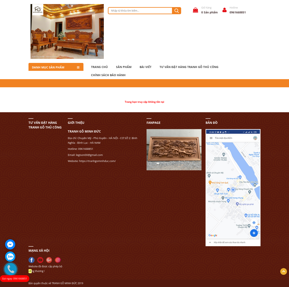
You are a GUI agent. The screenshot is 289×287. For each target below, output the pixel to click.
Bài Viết (145, 67)
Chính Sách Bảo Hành (108, 75)
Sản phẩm (123, 67)
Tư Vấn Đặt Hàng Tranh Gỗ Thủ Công (189, 67)
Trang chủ (99, 67)
